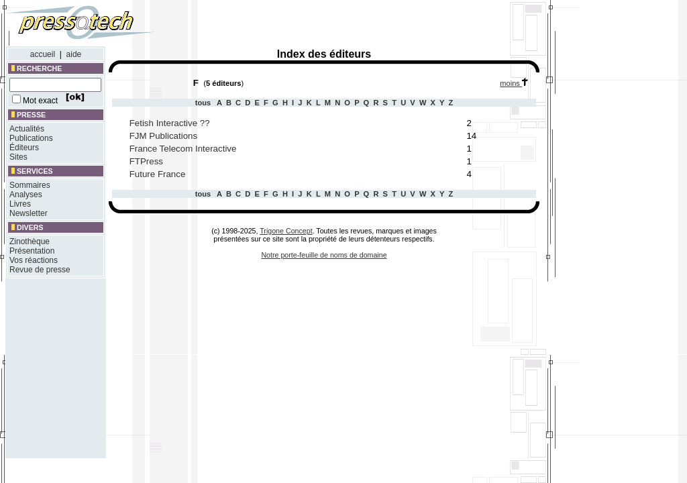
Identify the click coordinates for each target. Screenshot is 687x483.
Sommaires (29, 185)
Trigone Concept (286, 231)
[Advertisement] (361, 25)
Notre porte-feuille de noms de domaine (323, 255)
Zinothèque (29, 241)
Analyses (25, 194)
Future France (157, 174)
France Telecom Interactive (183, 149)
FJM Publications (163, 136)
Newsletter (28, 213)
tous (204, 103)
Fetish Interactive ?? (169, 123)
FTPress (146, 161)
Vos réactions (33, 260)
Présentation (31, 251)
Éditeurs (24, 147)
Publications (31, 138)
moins (517, 83)
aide (74, 54)
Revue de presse (39, 269)
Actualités (26, 128)
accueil (42, 54)
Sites (18, 157)
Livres (20, 204)
